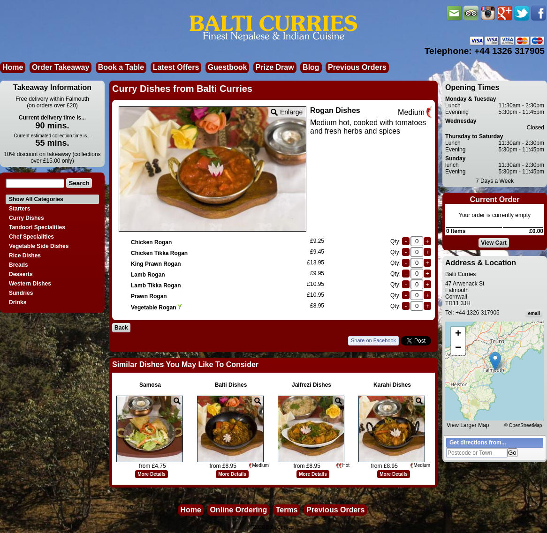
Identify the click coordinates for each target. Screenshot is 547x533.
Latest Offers (176, 67)
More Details (151, 474)
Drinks (17, 302)
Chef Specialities (31, 236)
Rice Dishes (25, 255)
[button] (495, 361)
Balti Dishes (231, 385)
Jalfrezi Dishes (311, 385)
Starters (19, 208)
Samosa (150, 385)
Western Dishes (30, 283)
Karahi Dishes (392, 385)
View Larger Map (468, 425)
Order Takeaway (60, 67)
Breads (18, 265)
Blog (311, 67)
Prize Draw (275, 67)
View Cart (493, 243)
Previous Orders (357, 67)
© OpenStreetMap (523, 425)
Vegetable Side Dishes (38, 246)
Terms (287, 510)
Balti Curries (280, 527)
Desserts (21, 274)
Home (12, 67)
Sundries (21, 293)
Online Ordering (238, 510)
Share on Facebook (373, 340)
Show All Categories (36, 199)
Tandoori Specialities (37, 227)
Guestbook (227, 67)
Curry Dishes (26, 218)
